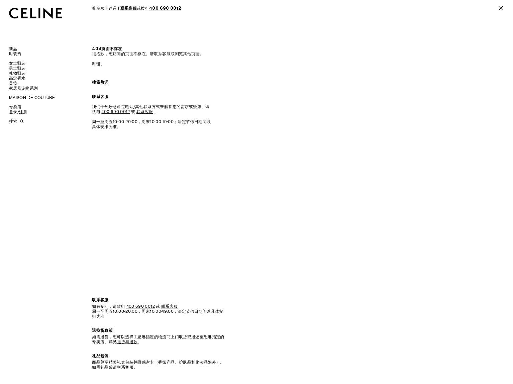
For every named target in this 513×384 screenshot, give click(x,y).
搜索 (13, 121)
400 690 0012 (115, 111)
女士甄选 (17, 63)
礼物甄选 (17, 73)
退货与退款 (127, 341)
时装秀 (15, 53)
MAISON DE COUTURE (32, 97)
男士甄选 (17, 68)
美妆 (13, 83)
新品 (13, 48)
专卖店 (15, 106)
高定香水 (17, 78)
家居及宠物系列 (23, 88)
